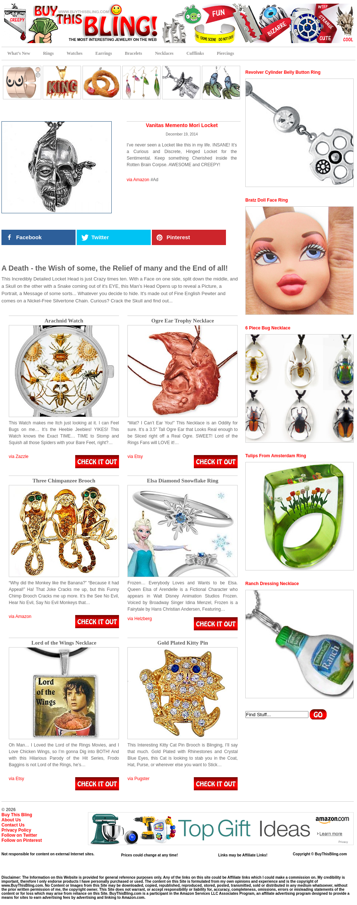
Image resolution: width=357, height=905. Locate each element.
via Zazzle (18, 456)
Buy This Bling (16, 814)
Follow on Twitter (19, 835)
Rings (48, 53)
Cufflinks (195, 53)
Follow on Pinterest (21, 840)
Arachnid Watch (64, 321)
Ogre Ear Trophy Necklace (182, 321)
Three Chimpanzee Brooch (63, 481)
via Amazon (138, 179)
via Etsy (135, 456)
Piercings (225, 53)
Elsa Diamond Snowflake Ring (182, 481)
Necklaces (164, 53)
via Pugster (138, 778)
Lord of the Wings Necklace (63, 643)
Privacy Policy (16, 830)
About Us (11, 819)
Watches (74, 53)
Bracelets (133, 53)
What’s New (18, 53)
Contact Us (12, 825)
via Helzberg (139, 618)
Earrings (103, 53)
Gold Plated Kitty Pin (182, 643)
